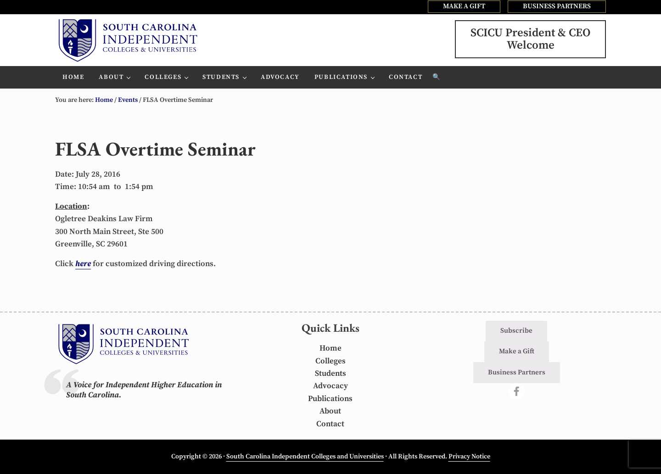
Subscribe (516, 330)
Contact (330, 424)
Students (330, 373)
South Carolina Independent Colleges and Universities (305, 457)
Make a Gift (516, 351)
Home (330, 348)
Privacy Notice (469, 457)
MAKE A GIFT (464, 6)
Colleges (330, 361)
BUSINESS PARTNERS (557, 6)
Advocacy (330, 386)
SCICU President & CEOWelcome (530, 41)
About (330, 412)
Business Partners (516, 372)
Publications (330, 399)
